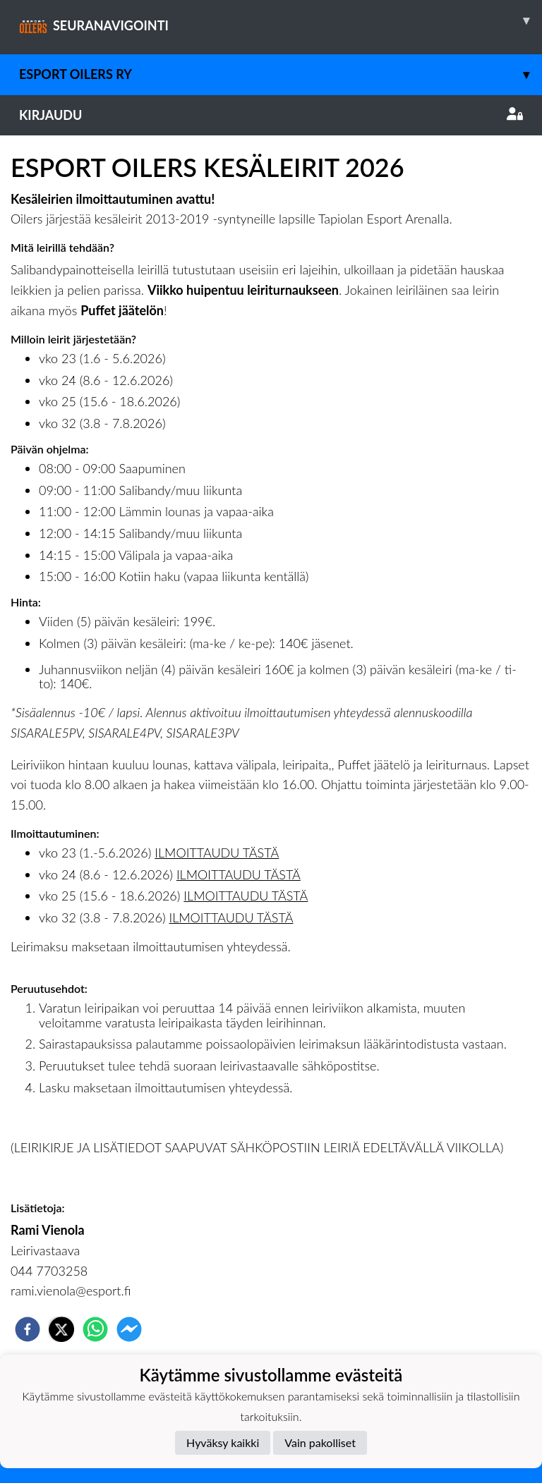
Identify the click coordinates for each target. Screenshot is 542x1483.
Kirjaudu (271, 115)
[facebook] (27, 1329)
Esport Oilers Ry (280, 74)
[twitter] (61, 1329)
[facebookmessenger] (129, 1329)
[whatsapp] (95, 1329)
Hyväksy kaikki (222, 1442)
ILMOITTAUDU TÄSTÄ (217, 852)
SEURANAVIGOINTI (280, 20)
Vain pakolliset (320, 1442)
